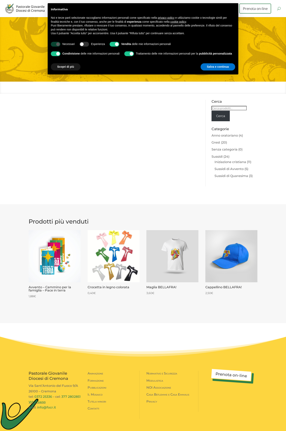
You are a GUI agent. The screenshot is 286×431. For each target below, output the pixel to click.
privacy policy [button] (166, 17)
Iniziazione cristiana (230, 162)
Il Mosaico (95, 394)
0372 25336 (43, 397)
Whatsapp (37, 402)
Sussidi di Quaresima (231, 176)
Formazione (96, 380)
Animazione (95, 373)
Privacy (151, 401)
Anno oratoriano (225, 135)
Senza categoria (225, 149)
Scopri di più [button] (65, 66)
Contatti (93, 408)
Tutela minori (97, 401)
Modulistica (154, 380)
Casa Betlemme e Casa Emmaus (167, 394)
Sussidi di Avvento (229, 169)
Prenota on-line (255, 8)
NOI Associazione (158, 387)
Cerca (220, 116)
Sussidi (217, 156)
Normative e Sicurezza (161, 373)
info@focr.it (46, 407)
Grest (216, 142)
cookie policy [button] (178, 21)
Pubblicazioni (97, 387)
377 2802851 (71, 397)
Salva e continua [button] (218, 66)
